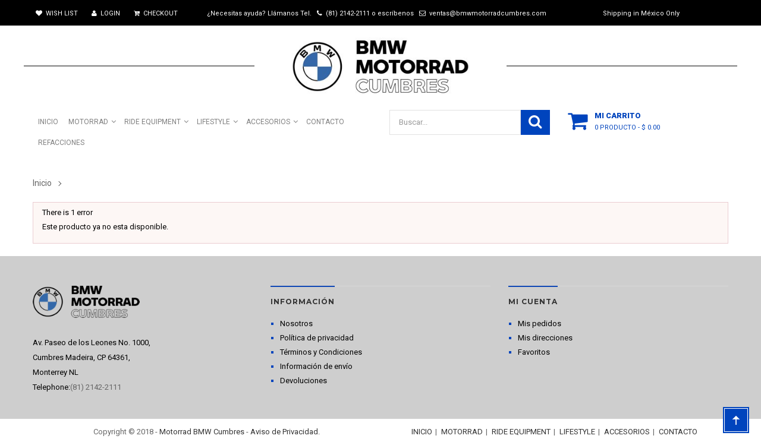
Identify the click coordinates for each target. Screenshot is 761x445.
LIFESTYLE (577, 431)
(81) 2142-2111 (348, 13)
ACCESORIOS (627, 431)
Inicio (42, 183)
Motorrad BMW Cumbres (201, 431)
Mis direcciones (545, 337)
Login (106, 13)
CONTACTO (678, 431)
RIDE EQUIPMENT (521, 431)
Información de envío (316, 366)
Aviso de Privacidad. (285, 431)
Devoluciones (303, 380)
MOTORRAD (462, 431)
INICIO (421, 431)
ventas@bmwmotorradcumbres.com (487, 13)
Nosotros (296, 323)
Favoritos (534, 352)
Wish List (57, 13)
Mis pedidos (539, 323)
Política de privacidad (317, 337)
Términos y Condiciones (321, 352)
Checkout (156, 13)
